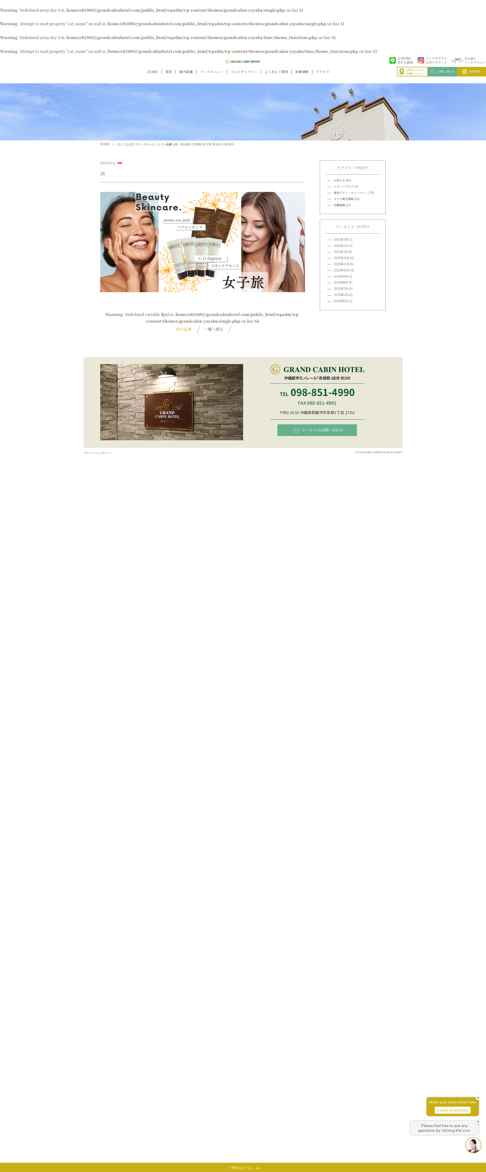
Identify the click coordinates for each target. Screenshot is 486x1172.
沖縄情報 (339, 205)
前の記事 (183, 329)
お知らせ (339, 180)
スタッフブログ (344, 186)
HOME (152, 77)
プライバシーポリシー (98, 453)
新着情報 (302, 77)
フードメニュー (211, 77)
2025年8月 (341, 282)
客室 (168, 77)
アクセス (322, 77)
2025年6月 (341, 295)
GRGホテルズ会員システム (411, 76)
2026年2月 (341, 246)
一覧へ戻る (213, 329)
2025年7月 (341, 288)
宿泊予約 (471, 76)
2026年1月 (341, 252)
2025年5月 (341, 301)
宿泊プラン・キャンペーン (351, 192)
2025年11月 (341, 264)
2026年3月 (341, 239)
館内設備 (186, 77)
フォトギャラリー (244, 77)
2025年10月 (342, 270)
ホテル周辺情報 (343, 199)
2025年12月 (341, 258)
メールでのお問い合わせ (318, 430)
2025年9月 (341, 276)
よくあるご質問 (276, 77)
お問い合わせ (442, 76)
